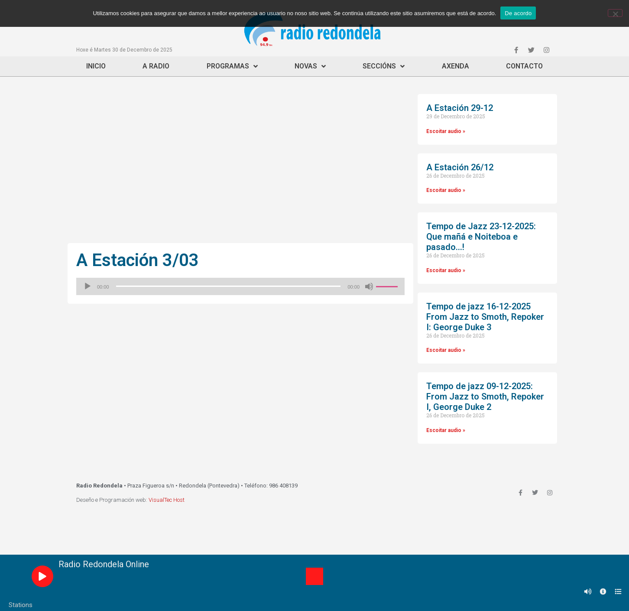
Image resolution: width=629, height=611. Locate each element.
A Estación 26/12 (459, 167)
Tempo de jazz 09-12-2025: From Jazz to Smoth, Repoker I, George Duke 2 (485, 396)
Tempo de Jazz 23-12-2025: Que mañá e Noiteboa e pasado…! (481, 236)
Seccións (384, 66)
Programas (232, 66)
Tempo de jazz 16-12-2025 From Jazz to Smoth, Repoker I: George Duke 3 (485, 316)
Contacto (524, 66)
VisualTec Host (167, 500)
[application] (240, 286)
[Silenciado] (369, 286)
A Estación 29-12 (459, 108)
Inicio (96, 66)
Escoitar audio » (445, 131)
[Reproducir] (87, 286)
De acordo (518, 13)
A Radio (156, 66)
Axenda (455, 66)
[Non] (615, 13)
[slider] (228, 286)
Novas (310, 66)
